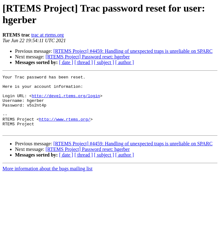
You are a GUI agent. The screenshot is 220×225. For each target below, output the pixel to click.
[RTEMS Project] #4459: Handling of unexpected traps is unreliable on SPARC (133, 51)
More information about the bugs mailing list (47, 179)
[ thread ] (83, 62)
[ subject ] (104, 62)
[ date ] (66, 62)
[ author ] (124, 62)
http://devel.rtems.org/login (66, 100)
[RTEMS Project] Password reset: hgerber (88, 56)
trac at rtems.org (47, 35)
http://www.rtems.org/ (64, 128)
